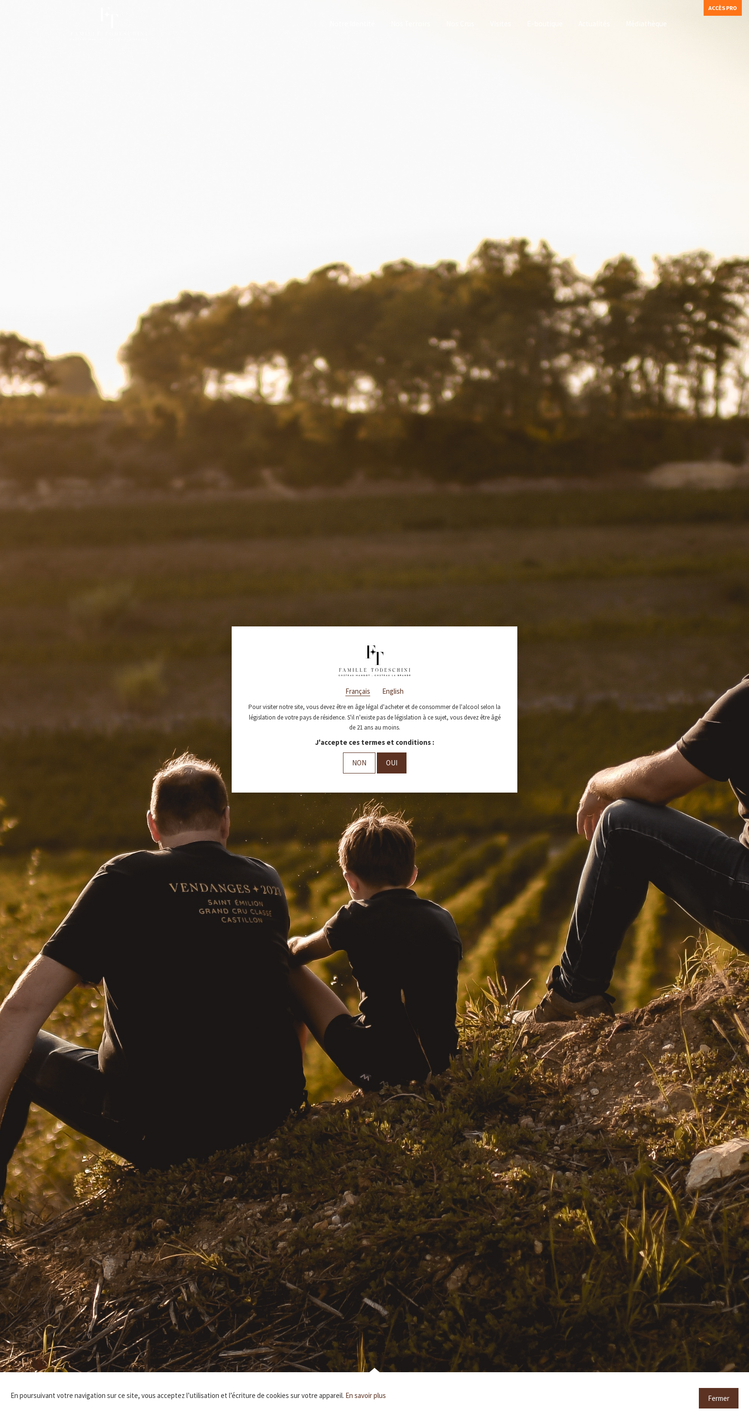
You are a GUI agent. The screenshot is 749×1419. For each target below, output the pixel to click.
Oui (391, 762)
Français (357, 691)
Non (359, 762)
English (393, 691)
